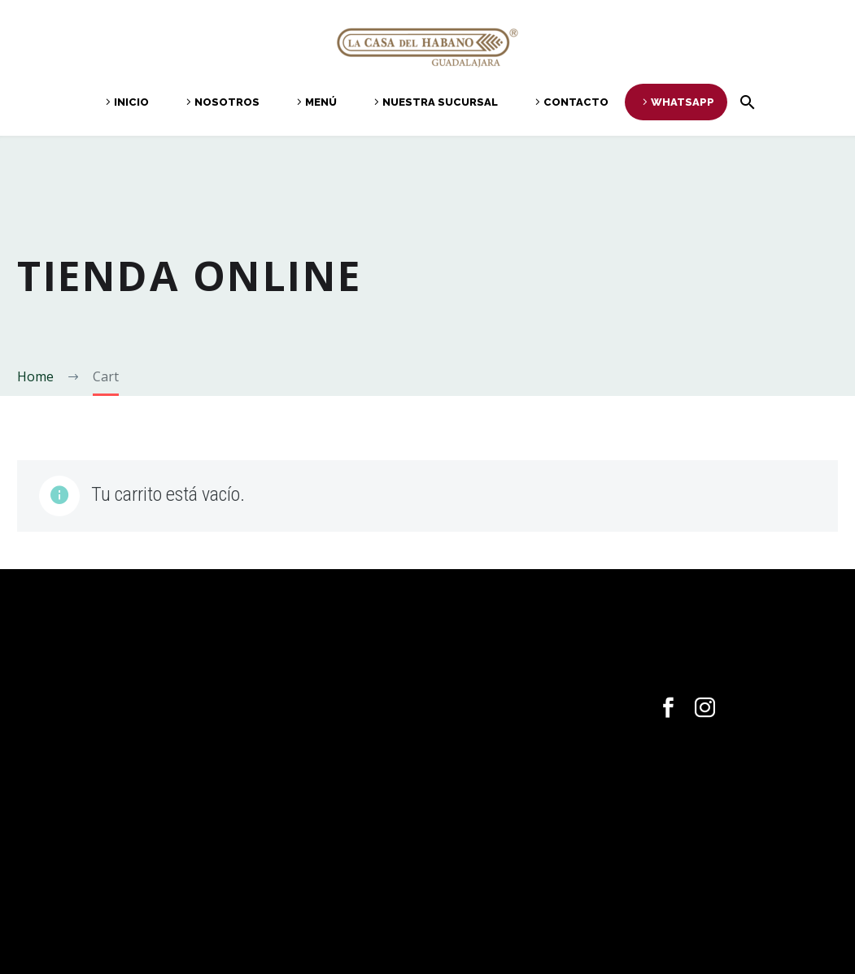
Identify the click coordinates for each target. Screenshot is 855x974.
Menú (321, 102)
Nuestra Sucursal (440, 102)
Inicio (131, 102)
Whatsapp (682, 102)
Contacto (576, 102)
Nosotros (227, 102)
